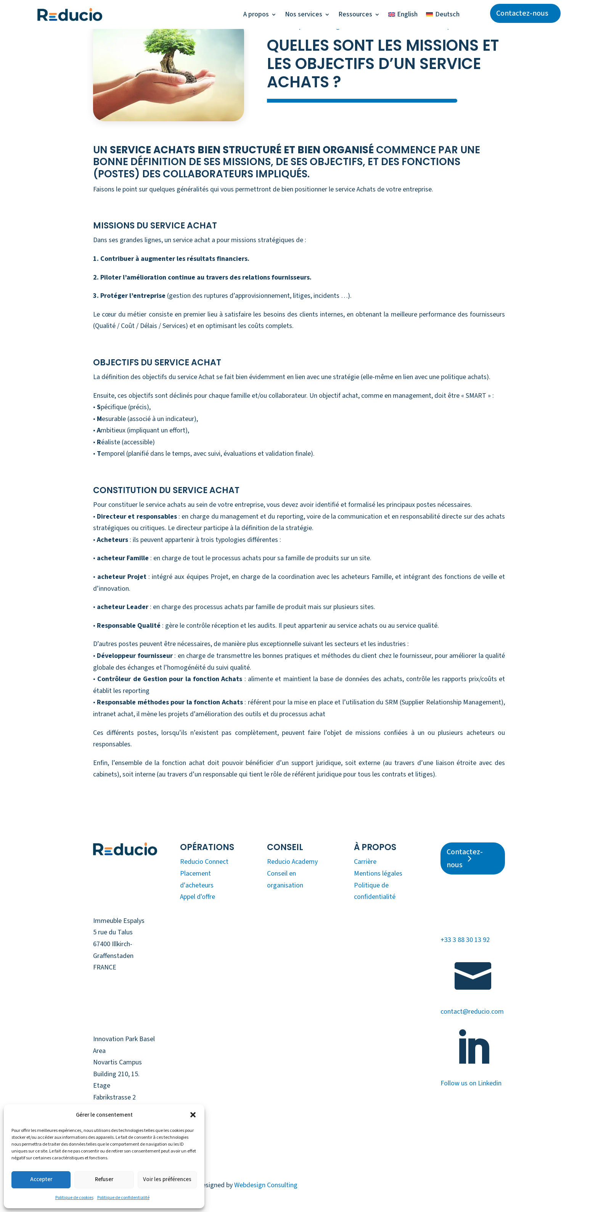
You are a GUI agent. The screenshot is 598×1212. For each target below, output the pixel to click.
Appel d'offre (197, 897)
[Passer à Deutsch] (442, 14)
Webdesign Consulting (265, 1185)
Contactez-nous (522, 13)
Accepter (41, 1179)
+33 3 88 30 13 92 (465, 940)
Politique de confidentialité (123, 1197)
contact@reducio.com (472, 1011)
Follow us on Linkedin (471, 1083)
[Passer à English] (403, 14)
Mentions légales (378, 873)
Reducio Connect (204, 861)
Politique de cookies (74, 1197)
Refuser (104, 1179)
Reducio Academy (292, 861)
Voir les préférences (167, 1179)
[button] (193, 1115)
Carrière (365, 861)
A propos (256, 14)
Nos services (303, 14)
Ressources (355, 14)
